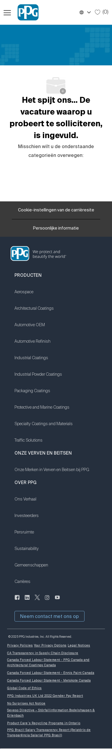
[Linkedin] (27, 600)
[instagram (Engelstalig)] (47, 600)
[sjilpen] (37, 600)
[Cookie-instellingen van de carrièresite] (56, 210)
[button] (84, 12)
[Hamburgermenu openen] (7, 12)
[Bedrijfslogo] (25, 12)
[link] (43, 295)
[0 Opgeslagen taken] (101, 12)
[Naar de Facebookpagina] (17, 600)
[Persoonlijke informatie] (56, 230)
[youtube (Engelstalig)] (57, 600)
